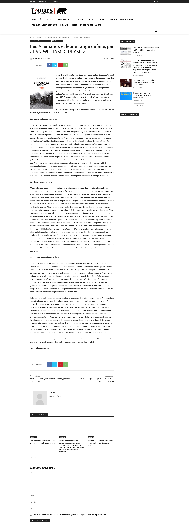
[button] (156, 31)
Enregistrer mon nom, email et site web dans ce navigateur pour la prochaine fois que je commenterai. (70, 515)
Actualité (39, 37)
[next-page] (35, 457)
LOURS (37, 59)
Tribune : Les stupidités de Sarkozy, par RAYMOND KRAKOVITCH (142, 95)
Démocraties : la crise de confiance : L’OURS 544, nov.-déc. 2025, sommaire (146, 50)
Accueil (32, 37)
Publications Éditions (44, 41)
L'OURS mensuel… (57, 41)
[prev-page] (31, 457)
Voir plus (139, 105)
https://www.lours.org (55, 396)
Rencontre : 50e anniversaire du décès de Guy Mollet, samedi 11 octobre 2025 (101, 443)
